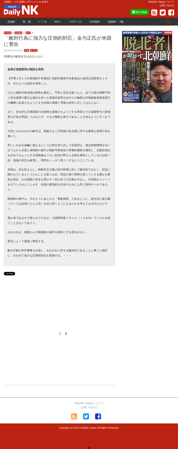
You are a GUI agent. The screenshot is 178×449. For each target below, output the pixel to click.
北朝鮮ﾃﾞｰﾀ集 (116, 21)
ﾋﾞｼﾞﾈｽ (42, 21)
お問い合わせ (167, 5)
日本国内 (94, 21)
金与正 (33, 50)
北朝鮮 (11, 21)
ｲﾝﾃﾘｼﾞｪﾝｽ (75, 21)
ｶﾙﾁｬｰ (57, 21)
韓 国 (27, 21)
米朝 (26, 50)
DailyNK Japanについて (161, 1)
